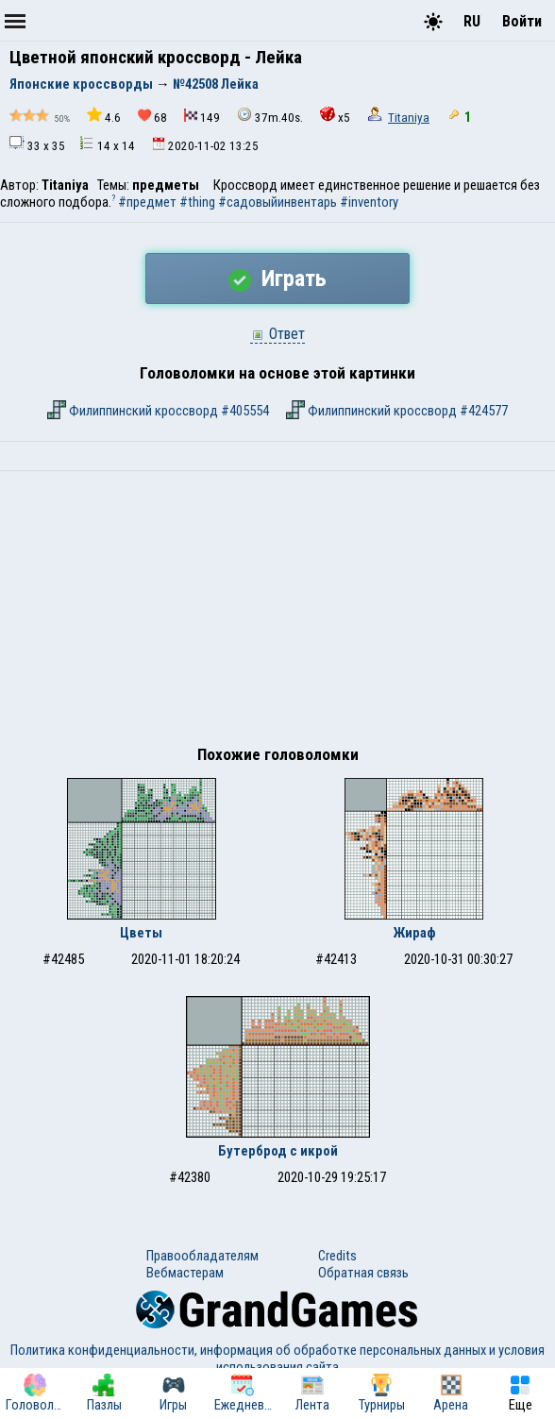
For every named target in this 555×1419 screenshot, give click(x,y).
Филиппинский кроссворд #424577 (397, 409)
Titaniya (408, 117)
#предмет (147, 202)
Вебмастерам (185, 1272)
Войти (522, 21)
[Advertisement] (277, 613)
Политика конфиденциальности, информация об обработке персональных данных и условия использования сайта (277, 1359)
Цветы (141, 932)
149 (202, 117)
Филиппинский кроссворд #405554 (158, 409)
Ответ (277, 334)
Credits (337, 1255)
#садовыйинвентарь (277, 202)
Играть (277, 278)
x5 (335, 116)
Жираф (414, 932)
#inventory (369, 202)
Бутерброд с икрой (278, 1150)
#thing (197, 202)
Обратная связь (363, 1272)
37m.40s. (270, 116)
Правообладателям (202, 1255)
